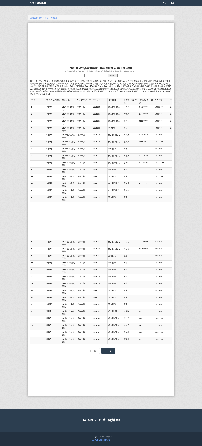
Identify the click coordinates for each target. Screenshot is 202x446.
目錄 (165, 6)
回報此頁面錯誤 (101, 439)
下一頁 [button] (108, 351)
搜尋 (172, 6)
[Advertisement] (101, 43)
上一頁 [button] (93, 351)
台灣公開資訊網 (40, 6)
